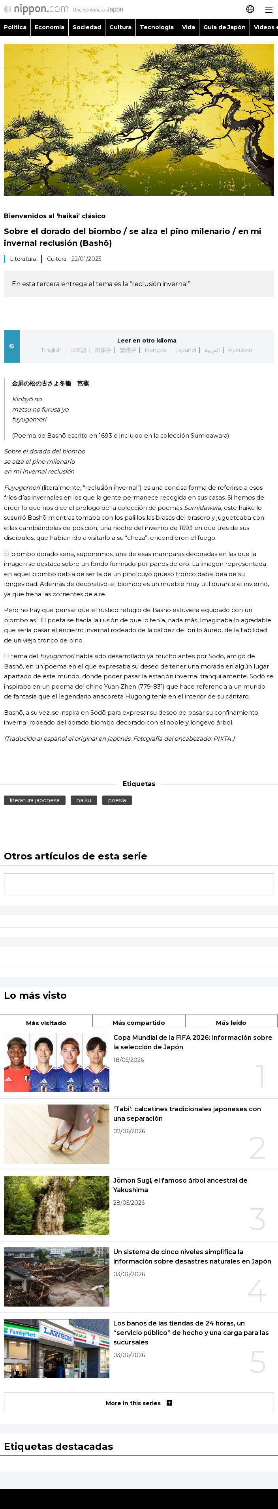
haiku (84, 800)
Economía (49, 27)
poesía (117, 800)
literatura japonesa (35, 800)
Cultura (120, 27)
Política (15, 27)
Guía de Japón (224, 27)
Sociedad (87, 27)
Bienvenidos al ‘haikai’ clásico (54, 216)
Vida (188, 27)
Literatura (23, 258)
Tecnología (157, 27)
